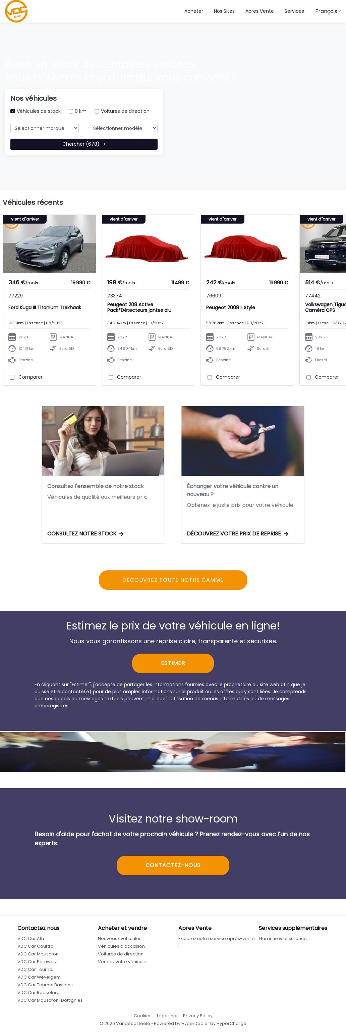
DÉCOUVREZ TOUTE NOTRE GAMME (173, 581)
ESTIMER (173, 664)
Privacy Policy (198, 1017)
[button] (224, 11)
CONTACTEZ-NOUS (173, 866)
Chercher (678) (84, 144)
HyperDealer (195, 1025)
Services (294, 11)
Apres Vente (259, 11)
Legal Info (167, 1017)
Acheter (193, 11)
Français (326, 11)
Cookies (143, 1017)
